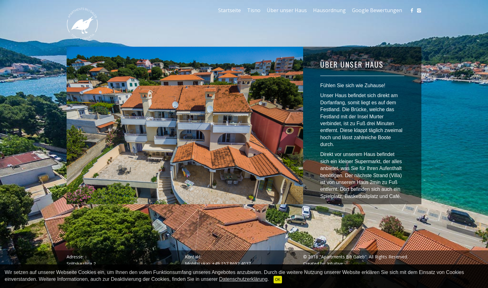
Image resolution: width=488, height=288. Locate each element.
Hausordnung (329, 10)
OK (277, 279)
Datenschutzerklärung (243, 279)
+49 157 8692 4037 (231, 264)
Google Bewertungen (377, 10)
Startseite (229, 10)
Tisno (253, 10)
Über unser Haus (287, 10)
